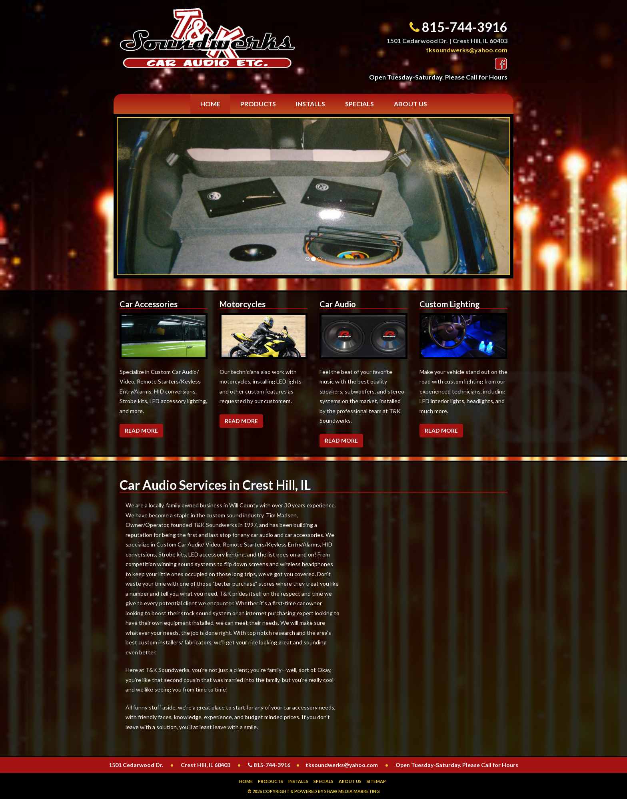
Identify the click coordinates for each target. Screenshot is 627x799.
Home (210, 103)
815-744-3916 (464, 27)
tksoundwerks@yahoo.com (466, 50)
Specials (359, 103)
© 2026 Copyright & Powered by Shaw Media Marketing (314, 791)
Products (258, 103)
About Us (410, 103)
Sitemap (376, 781)
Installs (310, 103)
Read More (141, 430)
